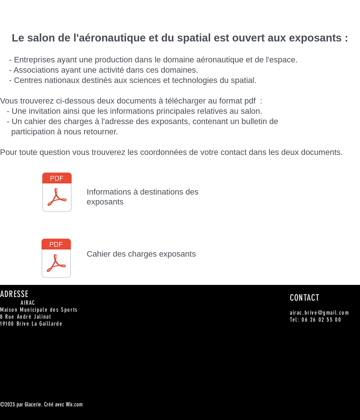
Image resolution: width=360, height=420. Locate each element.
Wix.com (74, 404)
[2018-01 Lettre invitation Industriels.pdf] (56, 193)
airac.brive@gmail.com (319, 312)
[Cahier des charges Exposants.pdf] (56, 259)
